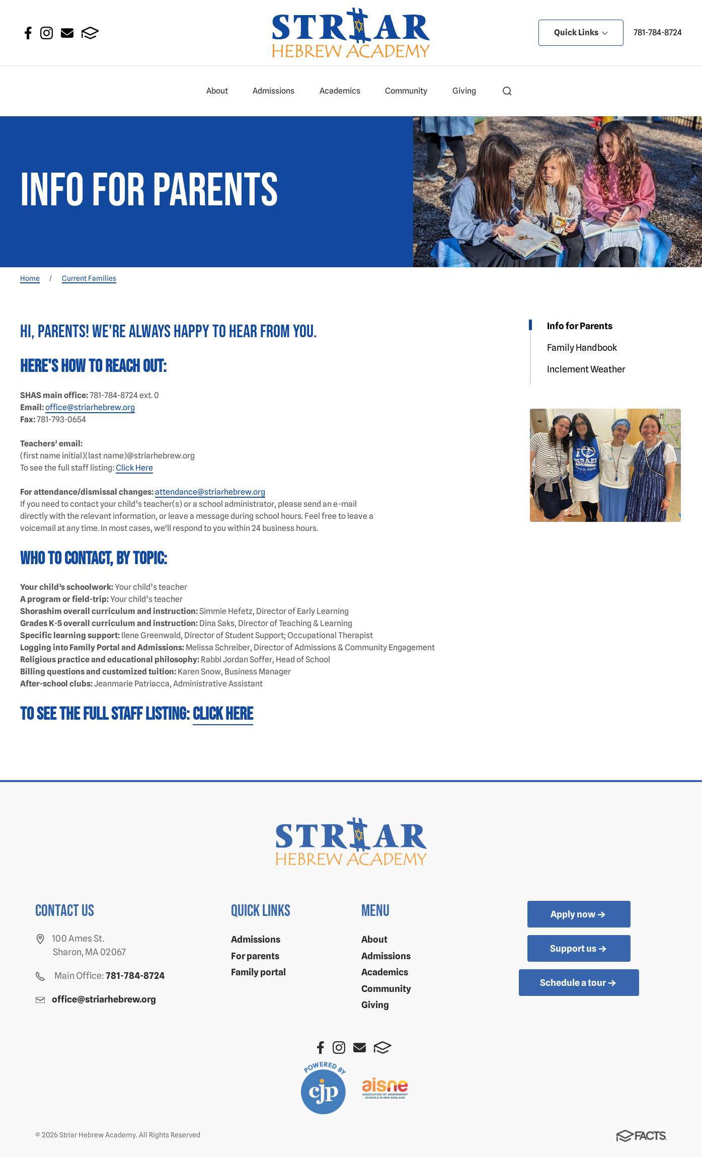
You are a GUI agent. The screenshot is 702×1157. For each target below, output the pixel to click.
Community (410, 91)
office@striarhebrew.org (90, 407)
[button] (507, 91)
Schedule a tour (579, 983)
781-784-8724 (658, 32)
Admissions (278, 91)
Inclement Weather (586, 369)
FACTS (90, 33)
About (221, 91)
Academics (344, 91)
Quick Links (581, 32)
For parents (255, 956)
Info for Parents (579, 326)
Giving (468, 91)
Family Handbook (582, 347)
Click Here (134, 468)
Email (67, 33)
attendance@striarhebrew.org (210, 492)
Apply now (579, 915)
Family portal (258, 972)
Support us (579, 949)
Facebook (28, 33)
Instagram (46, 33)
